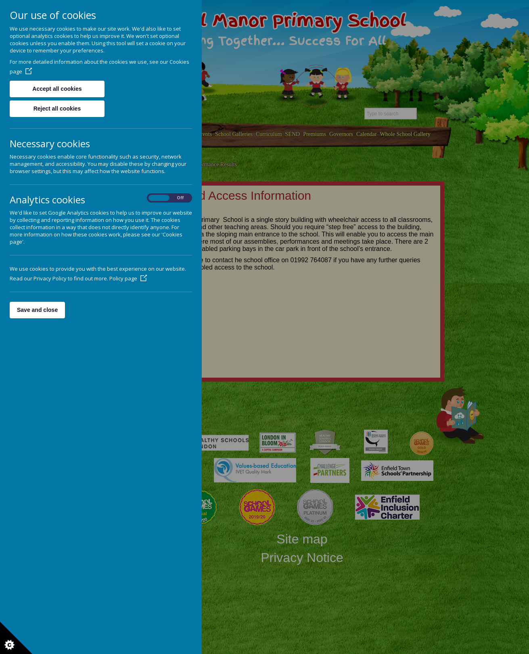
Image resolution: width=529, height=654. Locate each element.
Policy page (128, 278)
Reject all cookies (57, 108)
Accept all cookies (57, 89)
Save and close (37, 310)
